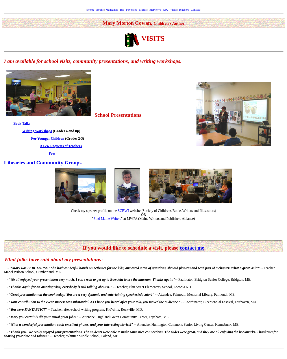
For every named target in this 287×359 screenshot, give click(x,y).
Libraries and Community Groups (42, 162)
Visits (173, 9)
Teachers (184, 9)
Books (100, 9)
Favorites (131, 9)
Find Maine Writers (107, 218)
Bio (122, 9)
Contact (195, 9)
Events (142, 9)
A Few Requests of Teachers (61, 146)
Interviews (155, 9)
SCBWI (123, 210)
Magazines (112, 9)
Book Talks (21, 123)
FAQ (165, 9)
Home (90, 9)
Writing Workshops (37, 131)
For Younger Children (47, 138)
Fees (52, 153)
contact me (192, 248)
